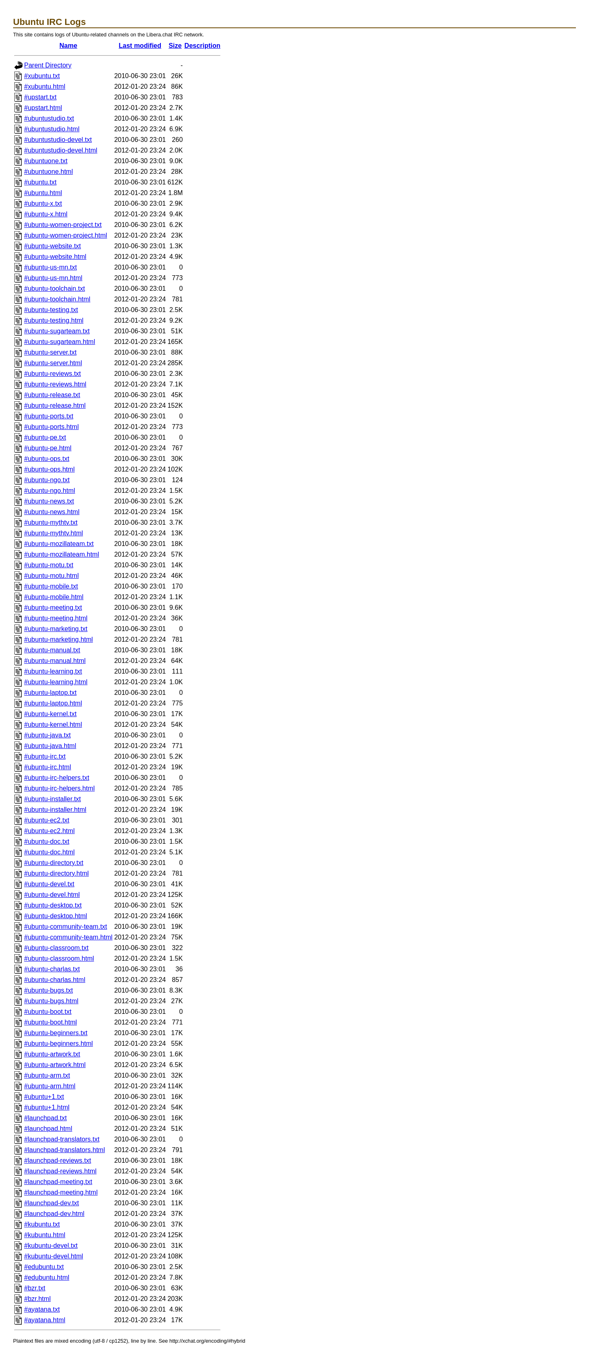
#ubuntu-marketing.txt (56, 628)
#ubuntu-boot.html (50, 1022)
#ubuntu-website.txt (52, 246)
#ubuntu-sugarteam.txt (57, 331)
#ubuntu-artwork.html (54, 1064)
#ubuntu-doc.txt (46, 841)
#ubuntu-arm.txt (47, 1075)
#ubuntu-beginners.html (58, 1043)
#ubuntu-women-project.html (65, 235)
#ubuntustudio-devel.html (60, 150)
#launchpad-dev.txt (51, 1203)
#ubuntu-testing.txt (51, 309)
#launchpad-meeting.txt (58, 1181)
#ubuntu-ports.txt (48, 416)
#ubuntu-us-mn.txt (50, 267)
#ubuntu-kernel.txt (50, 713)
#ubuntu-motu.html (51, 575)
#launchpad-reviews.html (60, 1171)
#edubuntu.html (46, 1277)
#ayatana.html (44, 1320)
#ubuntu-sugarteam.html (59, 341)
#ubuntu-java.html (50, 745)
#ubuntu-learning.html (56, 681)
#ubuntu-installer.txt (52, 798)
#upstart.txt (40, 97)
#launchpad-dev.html (54, 1213)
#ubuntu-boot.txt (48, 1011)
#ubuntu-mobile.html (53, 596)
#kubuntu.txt (42, 1224)
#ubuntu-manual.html (54, 660)
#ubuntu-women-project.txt (62, 224)
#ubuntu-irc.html (47, 767)
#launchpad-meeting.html (61, 1192)
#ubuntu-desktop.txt (53, 905)
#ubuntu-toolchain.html (57, 299)
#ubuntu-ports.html (51, 426)
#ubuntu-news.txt (49, 501)
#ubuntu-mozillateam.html (61, 554)
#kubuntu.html (44, 1234)
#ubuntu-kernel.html (53, 724)
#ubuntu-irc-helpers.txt (56, 777)
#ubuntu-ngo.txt (47, 479)
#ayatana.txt (42, 1309)
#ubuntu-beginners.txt (56, 1032)
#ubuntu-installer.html (55, 809)
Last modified (140, 45)
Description (202, 45)
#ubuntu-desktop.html (55, 915)
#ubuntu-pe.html (48, 448)
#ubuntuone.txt (45, 160)
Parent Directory (48, 65)
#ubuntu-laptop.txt (50, 692)
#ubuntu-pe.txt (45, 437)
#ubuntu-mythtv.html (53, 533)
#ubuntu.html (43, 192)
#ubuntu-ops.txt (46, 458)
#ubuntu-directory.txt (53, 862)
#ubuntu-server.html (53, 362)
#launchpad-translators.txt (61, 1139)
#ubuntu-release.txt (52, 394)
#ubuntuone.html (48, 171)
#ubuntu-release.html (54, 405)
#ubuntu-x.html (45, 214)
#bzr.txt (34, 1288)
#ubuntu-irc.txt (44, 756)
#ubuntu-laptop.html (53, 703)
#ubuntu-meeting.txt (53, 607)
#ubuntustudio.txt (49, 118)
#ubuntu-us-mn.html (53, 277)
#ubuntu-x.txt (43, 203)
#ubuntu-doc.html (49, 852)
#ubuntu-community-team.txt (65, 926)
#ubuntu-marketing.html (58, 639)
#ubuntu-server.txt (50, 352)
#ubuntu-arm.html (49, 1086)
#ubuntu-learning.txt (53, 671)
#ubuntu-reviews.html (55, 384)
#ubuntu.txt (40, 182)
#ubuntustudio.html (51, 129)
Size (175, 45)
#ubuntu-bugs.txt (48, 990)
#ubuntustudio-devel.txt (58, 139)
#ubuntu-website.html (55, 256)
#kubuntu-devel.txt (51, 1245)
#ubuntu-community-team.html (68, 937)
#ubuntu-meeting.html (56, 618)
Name (68, 45)
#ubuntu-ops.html (49, 469)
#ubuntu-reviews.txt (52, 373)
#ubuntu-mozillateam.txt (59, 543)
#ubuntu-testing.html (53, 320)
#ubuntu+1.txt (44, 1096)
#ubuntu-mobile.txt (51, 586)
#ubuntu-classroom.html (59, 958)
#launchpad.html (48, 1128)
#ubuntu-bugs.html (51, 1001)
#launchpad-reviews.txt (57, 1160)
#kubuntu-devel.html (53, 1256)
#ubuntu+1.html (47, 1107)
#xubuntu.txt (42, 75)
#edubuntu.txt (44, 1266)
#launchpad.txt (45, 1117)
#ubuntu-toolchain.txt (54, 288)
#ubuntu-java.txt (47, 735)
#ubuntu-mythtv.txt (50, 522)
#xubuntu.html (44, 86)
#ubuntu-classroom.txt (56, 947)
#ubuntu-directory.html (56, 873)
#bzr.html (37, 1298)
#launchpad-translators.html (64, 1149)
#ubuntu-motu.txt (48, 565)
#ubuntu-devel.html (52, 894)
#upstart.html (43, 107)
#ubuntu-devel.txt (49, 884)
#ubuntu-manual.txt (52, 650)
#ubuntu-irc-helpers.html (59, 788)
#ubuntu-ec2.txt (46, 820)
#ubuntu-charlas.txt (52, 969)
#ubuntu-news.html (51, 511)
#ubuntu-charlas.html (54, 979)
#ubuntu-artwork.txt (52, 1054)
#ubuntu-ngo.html (49, 490)
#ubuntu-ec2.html (49, 830)
